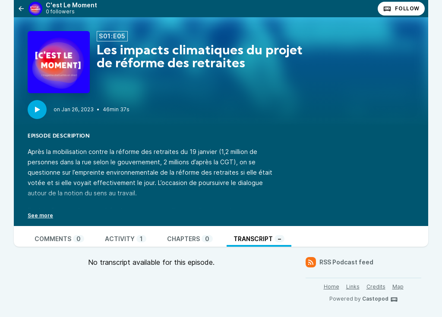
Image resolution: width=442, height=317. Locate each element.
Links (353, 286)
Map (398, 286)
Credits (375, 286)
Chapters (190, 238)
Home (331, 286)
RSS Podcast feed (339, 262)
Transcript (259, 238)
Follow (401, 8)
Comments (59, 238)
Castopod (380, 299)
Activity (125, 238)
